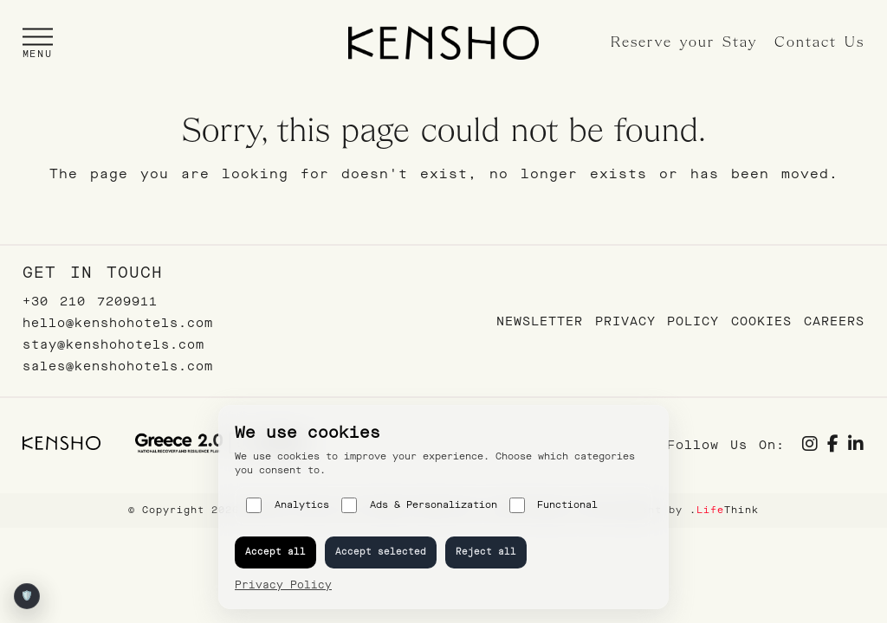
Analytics (287, 505)
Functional (554, 505)
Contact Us (819, 42)
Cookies (761, 321)
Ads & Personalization (419, 505)
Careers (834, 321)
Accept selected (380, 551)
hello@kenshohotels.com (118, 323)
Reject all (486, 551)
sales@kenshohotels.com (118, 366)
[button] (38, 43)
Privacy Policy (657, 321)
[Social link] (810, 446)
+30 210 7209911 (90, 301)
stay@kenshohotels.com (113, 345)
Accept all (275, 551)
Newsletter (539, 321)
